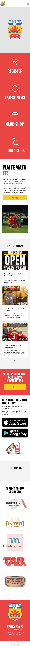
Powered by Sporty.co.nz (15, 642)
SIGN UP (15, 386)
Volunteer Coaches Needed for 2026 (14, 310)
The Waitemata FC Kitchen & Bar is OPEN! (14, 275)
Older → (15, 361)
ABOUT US (15, 198)
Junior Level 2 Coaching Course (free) (12, 346)
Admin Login (15, 644)
